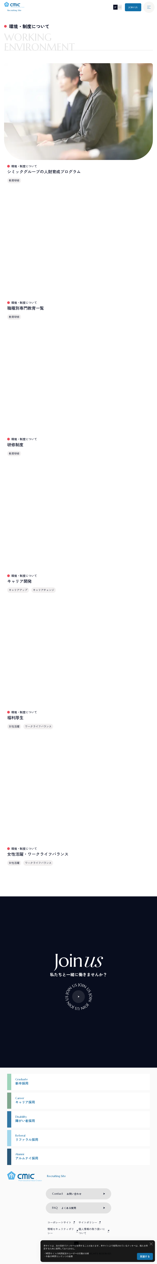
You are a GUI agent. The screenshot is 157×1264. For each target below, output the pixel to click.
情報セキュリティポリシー (60, 1231)
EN (119, 7)
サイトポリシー (87, 1222)
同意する (145, 1256)
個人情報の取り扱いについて (91, 1231)
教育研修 (14, 180)
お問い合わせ (66, 1193)
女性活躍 (14, 726)
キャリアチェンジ (43, 590)
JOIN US (133, 7)
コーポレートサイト (59, 1222)
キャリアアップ (18, 590)
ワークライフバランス (38, 726)
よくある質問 (64, 1208)
